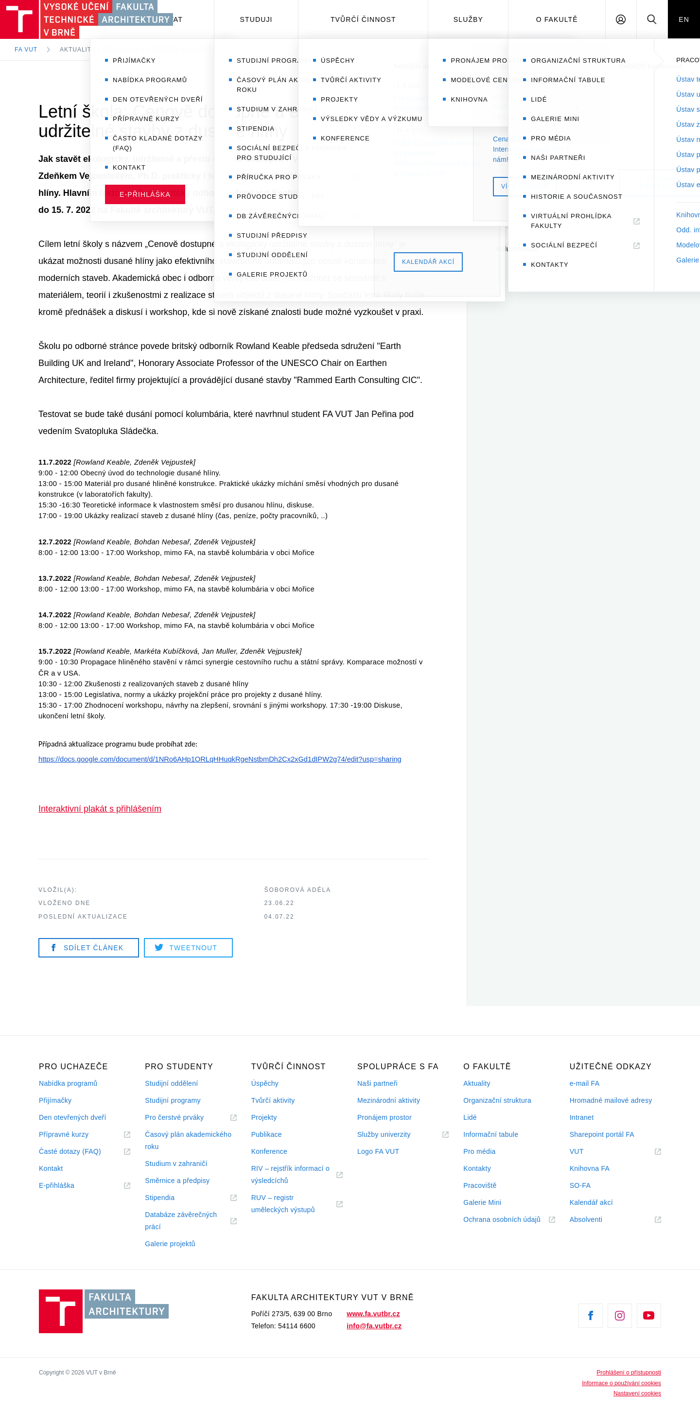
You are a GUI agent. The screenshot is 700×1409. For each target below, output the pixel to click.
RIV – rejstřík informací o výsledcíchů (290, 1174)
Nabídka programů (68, 1083)
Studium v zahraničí (176, 1163)
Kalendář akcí (591, 1202)
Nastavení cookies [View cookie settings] (637, 1393)
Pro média (479, 1151)
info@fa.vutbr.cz (374, 1326)
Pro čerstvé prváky (174, 1117)
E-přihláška (56, 1185)
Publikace (266, 1134)
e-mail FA (585, 1083)
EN (684, 19)
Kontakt (51, 1168)
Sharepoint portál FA (602, 1134)
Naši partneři (377, 1083)
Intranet (582, 1117)
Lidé (470, 1117)
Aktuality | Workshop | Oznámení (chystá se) (142, 49)
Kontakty (477, 1168)
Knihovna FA (590, 1168)
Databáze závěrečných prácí (181, 1221)
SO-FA (580, 1185)
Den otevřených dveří (72, 1117)
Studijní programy (172, 1100)
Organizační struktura (497, 1100)
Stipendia (160, 1197)
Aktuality (476, 1083)
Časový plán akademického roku (188, 1140)
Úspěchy (265, 1083)
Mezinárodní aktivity (388, 1100)
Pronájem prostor (384, 1117)
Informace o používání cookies (621, 1383)
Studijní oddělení (171, 1083)
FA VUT (26, 49)
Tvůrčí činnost (363, 19)
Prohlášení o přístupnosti (628, 1372)
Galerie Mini (482, 1202)
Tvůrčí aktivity (273, 1100)
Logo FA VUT (378, 1151)
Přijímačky (55, 1100)
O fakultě (557, 19)
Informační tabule (490, 1134)
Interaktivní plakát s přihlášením (99, 809)
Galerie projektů (170, 1244)
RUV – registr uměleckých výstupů (283, 1204)
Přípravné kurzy (63, 1134)
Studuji (256, 19)
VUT (589, 1152)
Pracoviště (479, 1185)
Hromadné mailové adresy (611, 1100)
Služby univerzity (384, 1134)
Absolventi (598, 1220)
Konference (269, 1151)
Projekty (264, 1117)
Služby (468, 19)
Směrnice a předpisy (177, 1180)
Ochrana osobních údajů (502, 1219)
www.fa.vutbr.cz (373, 1314)
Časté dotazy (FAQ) (70, 1151)
